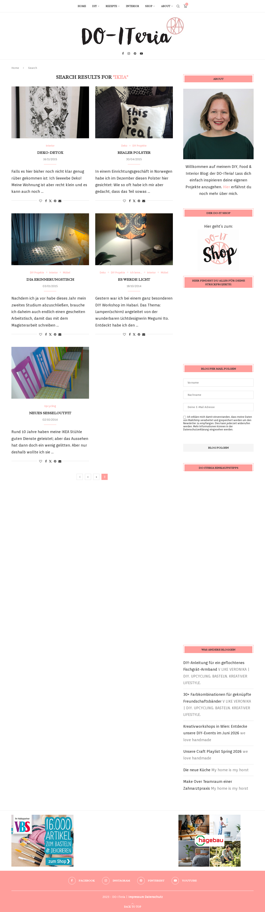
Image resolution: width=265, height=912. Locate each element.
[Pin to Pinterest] (55, 201)
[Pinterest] (135, 53)
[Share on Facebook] (46, 201)
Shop (148, 6)
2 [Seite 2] (96, 476)
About (165, 6)
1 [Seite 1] (87, 476)
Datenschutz (154, 897)
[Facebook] (123, 53)
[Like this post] (40, 201)
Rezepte (111, 6)
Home (82, 6)
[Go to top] (132, 906)
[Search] (178, 6)
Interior (132, 6)
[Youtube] (141, 53)
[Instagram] (129, 53)
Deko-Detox (50, 152)
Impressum (136, 897)
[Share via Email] (59, 201)
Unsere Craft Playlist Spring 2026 (212, 751)
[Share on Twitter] (50, 201)
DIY (94, 6)
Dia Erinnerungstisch (50, 279)
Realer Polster (134, 152)
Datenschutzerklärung (196, 429)
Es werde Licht (134, 279)
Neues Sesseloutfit (50, 413)
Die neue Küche (196, 770)
